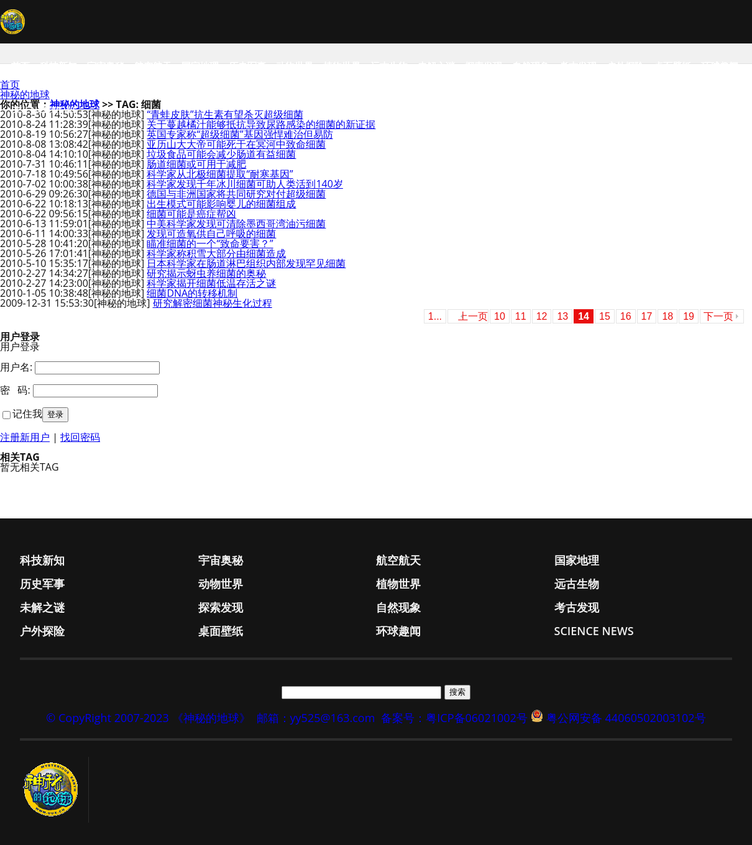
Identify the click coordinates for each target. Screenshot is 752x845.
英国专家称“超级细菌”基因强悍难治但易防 (239, 134)
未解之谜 (436, 66)
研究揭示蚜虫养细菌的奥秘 (206, 273)
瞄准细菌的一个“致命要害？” (210, 243)
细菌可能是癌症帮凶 (191, 213)
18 (667, 316)
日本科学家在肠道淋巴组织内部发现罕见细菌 (246, 263)
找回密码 (80, 437)
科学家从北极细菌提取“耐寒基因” (220, 174)
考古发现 (578, 66)
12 (542, 316)
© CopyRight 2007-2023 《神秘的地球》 (148, 717)
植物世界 (341, 66)
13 (562, 316)
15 (604, 316)
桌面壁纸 (672, 66)
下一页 (718, 316)
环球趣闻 (719, 66)
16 (625, 316)
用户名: (16, 367)
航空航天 (153, 66)
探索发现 (483, 66)
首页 (20, 66)
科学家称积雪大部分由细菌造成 (216, 253)
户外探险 (625, 66)
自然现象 (530, 66)
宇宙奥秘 (105, 66)
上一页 (473, 316)
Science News (44, 109)
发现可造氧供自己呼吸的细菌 (211, 233)
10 (499, 316)
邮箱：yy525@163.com (316, 717)
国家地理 (200, 66)
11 (520, 316)
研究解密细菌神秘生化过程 (212, 303)
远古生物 (389, 66)
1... (435, 316)
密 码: (15, 390)
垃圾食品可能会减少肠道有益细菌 (221, 154)
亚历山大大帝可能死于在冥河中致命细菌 (236, 144)
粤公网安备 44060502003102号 (626, 717)
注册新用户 (25, 437)
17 (647, 316)
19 (688, 316)
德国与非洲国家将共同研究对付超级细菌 (236, 194)
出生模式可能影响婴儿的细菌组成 (221, 203)
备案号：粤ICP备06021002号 (454, 717)
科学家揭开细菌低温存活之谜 (211, 283)
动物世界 (294, 66)
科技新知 (58, 66)
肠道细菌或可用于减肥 (196, 164)
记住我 (27, 413)
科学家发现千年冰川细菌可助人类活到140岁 (244, 184)
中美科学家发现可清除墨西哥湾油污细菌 (236, 223)
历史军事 (247, 66)
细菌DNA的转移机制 (192, 293)
